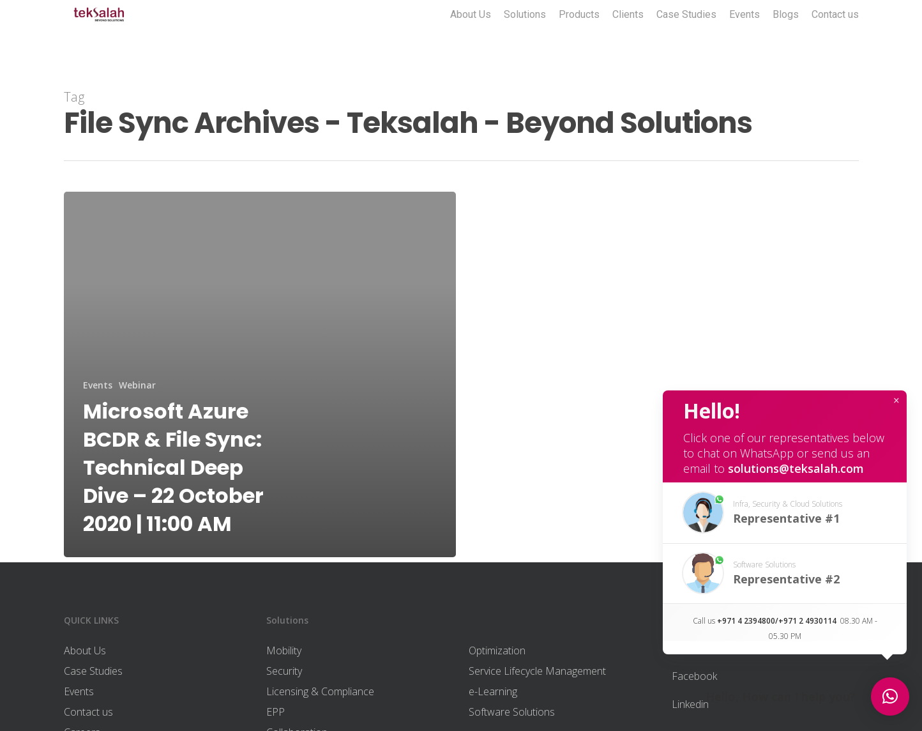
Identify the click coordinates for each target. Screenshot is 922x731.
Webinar (137, 385)
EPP (275, 712)
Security (284, 671)
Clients (628, 34)
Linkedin (690, 704)
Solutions (525, 34)
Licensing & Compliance (320, 691)
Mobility (283, 650)
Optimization (497, 650)
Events (744, 34)
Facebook (694, 676)
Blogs (786, 34)
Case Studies (686, 34)
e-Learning (493, 691)
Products (579, 34)
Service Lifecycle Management (537, 671)
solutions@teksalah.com (796, 468)
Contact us (835, 34)
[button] (785, 512)
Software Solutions (512, 712)
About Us (470, 34)
